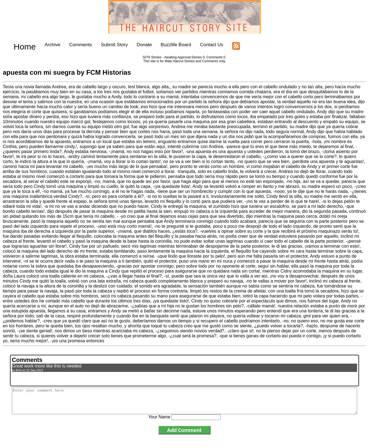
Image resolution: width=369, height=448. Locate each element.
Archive (43, 44)
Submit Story (104, 44)
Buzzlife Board (166, 44)
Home (20, 44)
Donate (134, 44)
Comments (71, 44)
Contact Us (202, 44)
